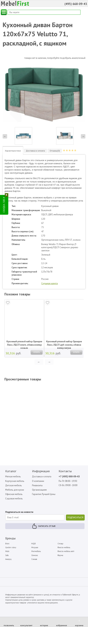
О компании (38, 481)
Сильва (34, 559)
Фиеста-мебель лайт (66, 551)
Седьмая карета (49, 283)
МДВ (33, 543)
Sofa (7, 555)
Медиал (34, 547)
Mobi (7, 551)
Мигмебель (36, 551)
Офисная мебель (13, 494)
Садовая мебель (14, 498)
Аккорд (8, 559)
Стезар (60, 543)
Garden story (10, 547)
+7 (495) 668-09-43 (69, 476)
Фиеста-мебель (64, 547)
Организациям (39, 489)
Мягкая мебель (13, 476)
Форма (60, 555)
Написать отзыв (46, 526)
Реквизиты (37, 485)
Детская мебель (13, 485)
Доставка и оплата (41, 476)
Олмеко (34, 555)
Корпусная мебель (14, 481)
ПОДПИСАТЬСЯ (75, 517)
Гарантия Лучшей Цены (43, 494)
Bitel (7, 543)
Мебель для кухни (14, 489)
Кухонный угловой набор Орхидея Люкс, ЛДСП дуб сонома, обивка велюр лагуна (64, 343)
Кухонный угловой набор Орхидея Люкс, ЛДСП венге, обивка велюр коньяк (24, 343)
